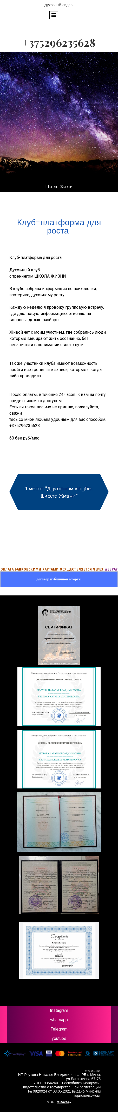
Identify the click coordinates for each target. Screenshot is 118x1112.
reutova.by (64, 1101)
